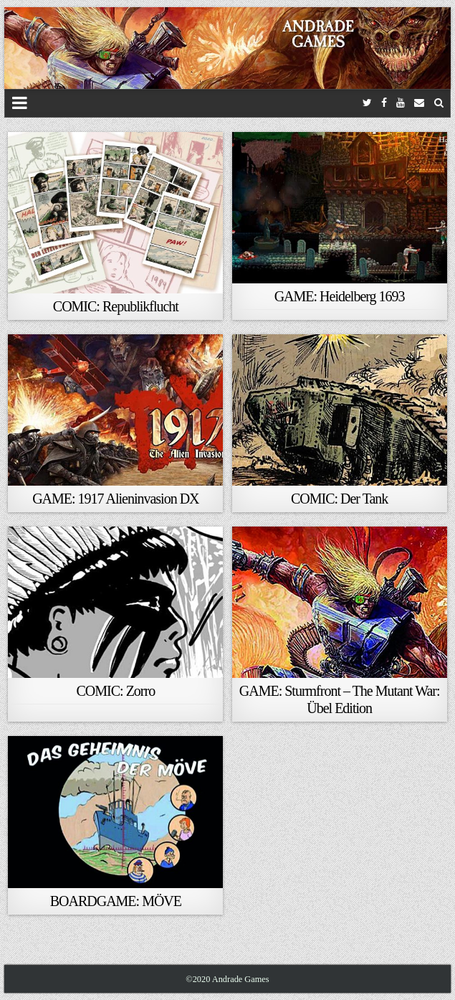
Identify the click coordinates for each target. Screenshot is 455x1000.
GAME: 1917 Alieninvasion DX (115, 498)
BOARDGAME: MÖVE (115, 901)
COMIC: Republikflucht (115, 306)
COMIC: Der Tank (339, 498)
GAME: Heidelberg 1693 (339, 296)
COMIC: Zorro (116, 691)
